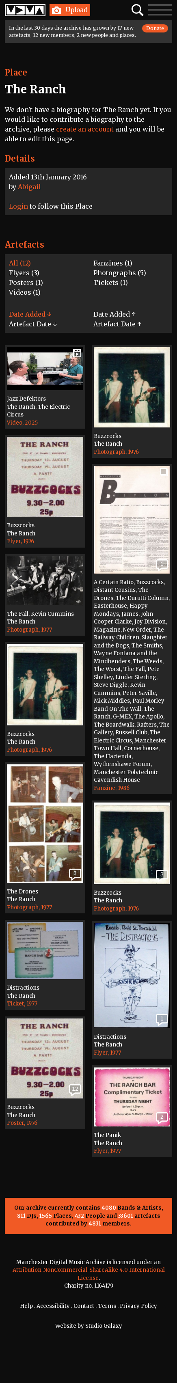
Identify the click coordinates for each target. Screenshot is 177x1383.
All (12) (20, 263)
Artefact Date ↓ (33, 324)
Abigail (29, 187)
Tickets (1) (110, 282)
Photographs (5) (119, 273)
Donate (155, 28)
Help (26, 1306)
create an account (85, 129)
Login (18, 206)
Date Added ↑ (114, 314)
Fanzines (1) (112, 263)
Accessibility (53, 1306)
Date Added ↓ (30, 314)
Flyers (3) (24, 273)
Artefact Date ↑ (117, 324)
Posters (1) (26, 282)
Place (16, 72)
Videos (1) (25, 292)
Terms (107, 1306)
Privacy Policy (138, 1306)
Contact (83, 1306)
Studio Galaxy (103, 1326)
